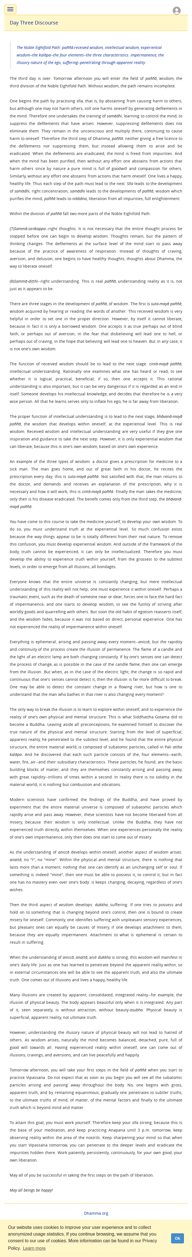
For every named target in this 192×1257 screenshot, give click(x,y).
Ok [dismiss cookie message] (177, 1238)
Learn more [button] (34, 1248)
